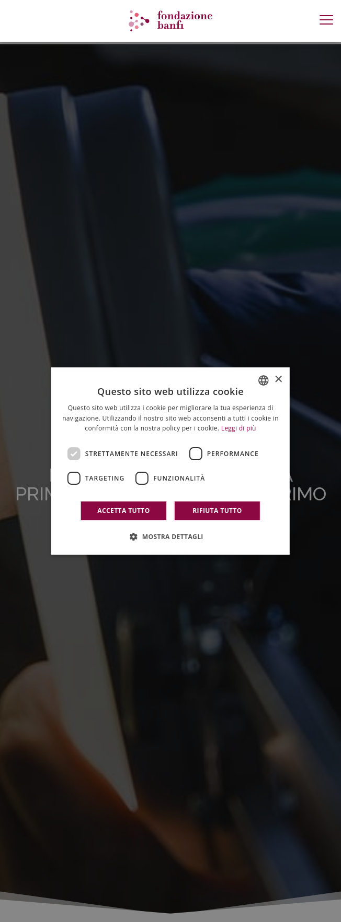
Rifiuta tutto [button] (217, 510)
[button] (170, 536)
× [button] (278, 380)
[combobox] (263, 380)
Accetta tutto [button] (123, 510)
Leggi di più (238, 428)
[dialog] (170, 461)
